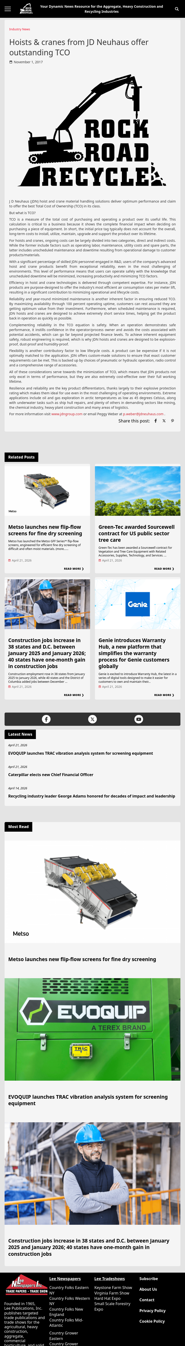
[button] (177, 9)
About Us (148, 1289)
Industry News (19, 29)
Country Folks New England (66, 1312)
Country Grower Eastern (63, 1335)
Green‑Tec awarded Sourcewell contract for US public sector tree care (137, 533)
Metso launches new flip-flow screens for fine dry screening (45, 530)
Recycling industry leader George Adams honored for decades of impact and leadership (91, 796)
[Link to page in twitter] (164, 421)
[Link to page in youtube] (138, 719)
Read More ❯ (74, 568)
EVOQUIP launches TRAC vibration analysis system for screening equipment (80, 753)
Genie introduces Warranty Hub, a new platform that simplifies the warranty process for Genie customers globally (134, 653)
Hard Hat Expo (107, 1298)
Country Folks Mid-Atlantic (66, 1322)
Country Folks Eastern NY (69, 1290)
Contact (146, 1300)
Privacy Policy (152, 1310)
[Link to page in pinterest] (172, 421)
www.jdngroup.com (66, 414)
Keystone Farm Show (113, 1287)
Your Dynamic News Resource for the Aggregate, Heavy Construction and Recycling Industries (101, 9)
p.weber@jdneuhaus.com (143, 414)
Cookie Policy (152, 1321)
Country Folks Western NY (69, 1301)
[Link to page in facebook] (155, 421)
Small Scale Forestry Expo (112, 1306)
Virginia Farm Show (111, 1293)
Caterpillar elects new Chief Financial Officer (50, 774)
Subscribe (148, 1278)
